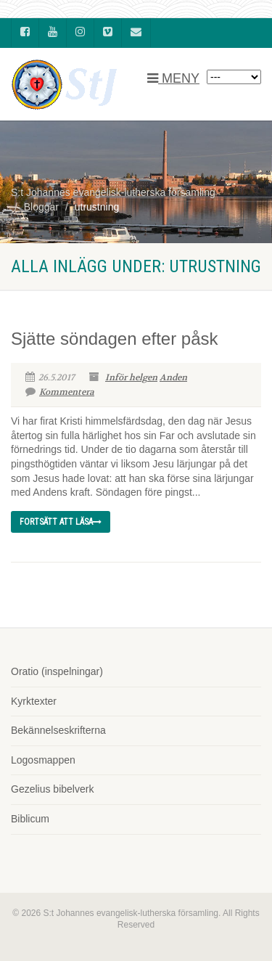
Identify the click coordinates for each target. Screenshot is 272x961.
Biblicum (30, 819)
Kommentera (59, 392)
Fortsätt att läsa (61, 522)
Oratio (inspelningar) (57, 671)
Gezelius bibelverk (52, 789)
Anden (173, 377)
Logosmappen (43, 760)
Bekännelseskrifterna (58, 730)
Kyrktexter (34, 701)
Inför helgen (131, 377)
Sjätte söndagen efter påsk (114, 338)
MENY (173, 78)
